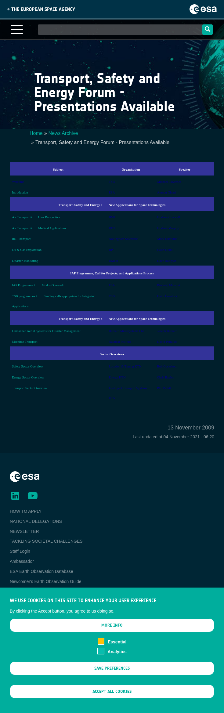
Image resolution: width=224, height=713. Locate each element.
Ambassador (22, 561)
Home (36, 133)
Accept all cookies (112, 701)
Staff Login (20, 551)
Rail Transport (21, 239)
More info (112, 634)
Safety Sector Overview (27, 366)
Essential (117, 651)
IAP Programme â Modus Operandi (37, 285)
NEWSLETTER (24, 531)
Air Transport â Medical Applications (39, 228)
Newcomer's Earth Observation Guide (45, 581)
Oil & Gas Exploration (27, 250)
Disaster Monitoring (25, 260)
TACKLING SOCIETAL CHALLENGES (46, 541)
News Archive (63, 133)
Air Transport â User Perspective (36, 217)
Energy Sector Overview (28, 377)
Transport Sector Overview (29, 388)
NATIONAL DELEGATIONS (36, 521)
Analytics (117, 661)
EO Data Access (25, 591)
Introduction (20, 192)
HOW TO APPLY (26, 511)
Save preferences (112, 677)
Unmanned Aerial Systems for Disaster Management (46, 331)
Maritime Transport (24, 341)
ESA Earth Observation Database (41, 571)
